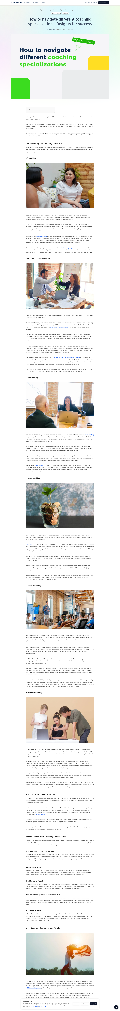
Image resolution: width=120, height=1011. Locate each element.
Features (27, 2)
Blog (41, 10)
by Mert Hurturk (51, 29)
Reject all (76, 1004)
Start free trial (103, 2)
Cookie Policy (34, 1006)
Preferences (85, 1004)
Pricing (43, 2)
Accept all (93, 1004)
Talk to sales (88, 2)
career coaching (89, 435)
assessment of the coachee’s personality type (67, 358)
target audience (40, 814)
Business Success (56, 13)
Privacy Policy (43, 1006)
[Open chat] (116, 1007)
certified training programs (67, 248)
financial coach (31, 544)
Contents (32, 110)
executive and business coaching (59, 327)
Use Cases (36, 2)
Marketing (65, 13)
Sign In (95, 2)
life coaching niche (41, 236)
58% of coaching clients (34, 988)
